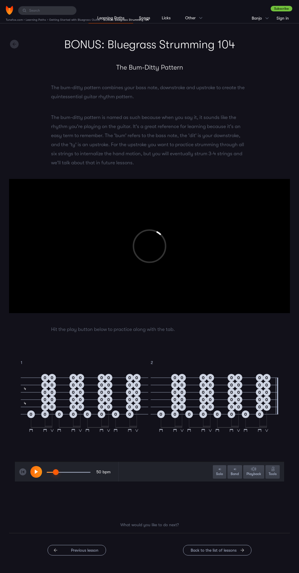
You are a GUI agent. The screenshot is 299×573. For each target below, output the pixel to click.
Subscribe (281, 9)
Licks (166, 17)
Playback (253, 471)
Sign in (283, 18)
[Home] (9, 10)
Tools (273, 471)
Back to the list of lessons (214, 550)
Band (235, 471)
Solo (219, 471)
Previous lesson (84, 550)
